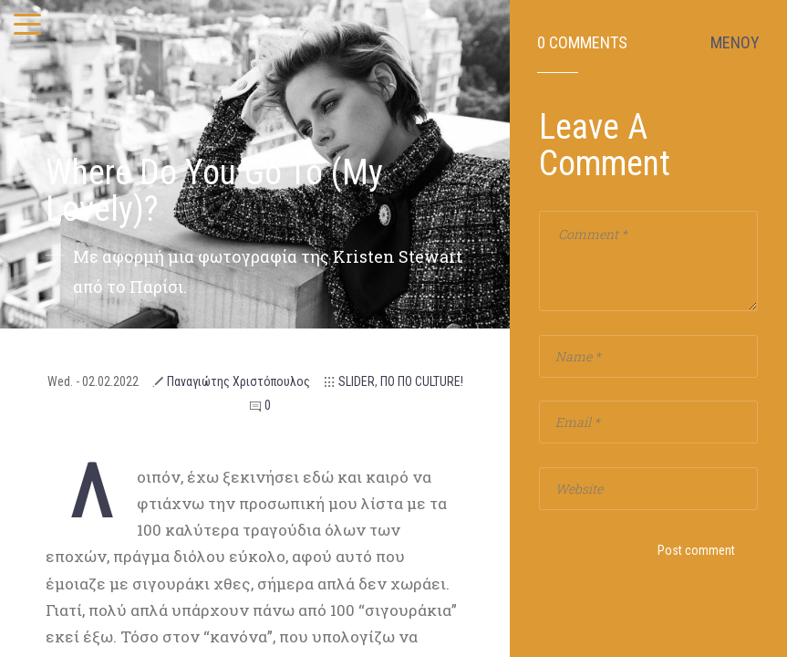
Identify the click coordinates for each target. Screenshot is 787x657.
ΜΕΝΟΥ (735, 42)
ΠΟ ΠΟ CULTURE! (421, 381)
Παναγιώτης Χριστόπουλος (238, 381)
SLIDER (356, 381)
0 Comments (582, 42)
